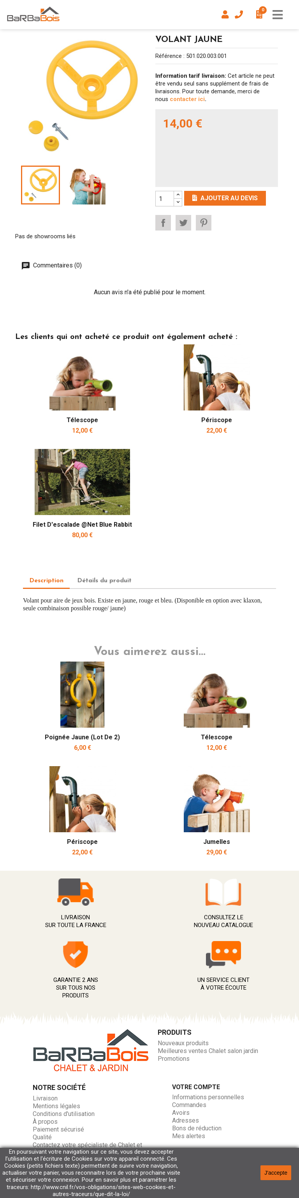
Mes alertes (188, 1136)
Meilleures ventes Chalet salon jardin (208, 1051)
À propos (45, 1121)
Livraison (45, 1098)
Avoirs (181, 1112)
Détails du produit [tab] (104, 581)
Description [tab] (46, 581)
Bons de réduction (197, 1128)
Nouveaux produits (183, 1043)
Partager (163, 223)
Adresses (185, 1120)
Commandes (189, 1105)
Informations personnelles (208, 1097)
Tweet (183, 223)
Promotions (174, 1058)
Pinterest (203, 223)
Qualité (42, 1137)
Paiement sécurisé (58, 1129)
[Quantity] (164, 198)
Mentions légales (56, 1106)
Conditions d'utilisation (64, 1114)
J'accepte (275, 1173)
